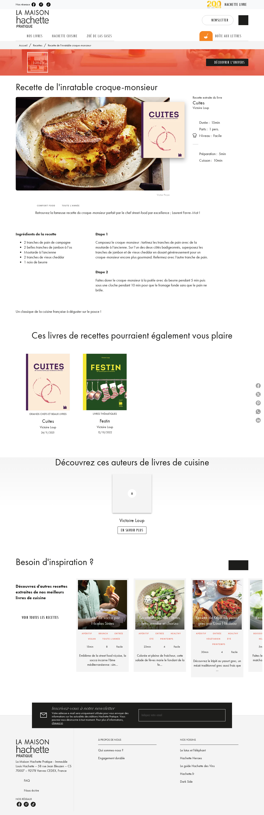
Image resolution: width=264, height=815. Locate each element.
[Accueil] (33, 19)
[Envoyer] (220, 743)
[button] (211, 20)
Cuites (200, 102)
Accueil (23, 45)
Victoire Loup (202, 108)
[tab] (20, 36)
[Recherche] (243, 20)
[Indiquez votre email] (177, 743)
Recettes (38, 45)
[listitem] (35, 4)
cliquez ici (102, 750)
